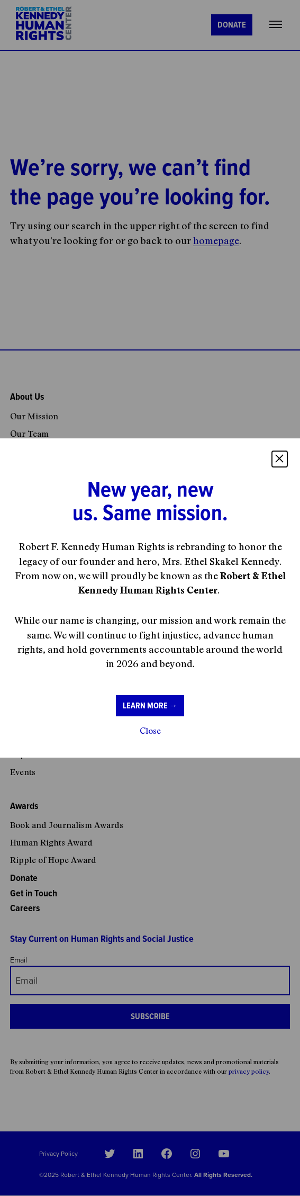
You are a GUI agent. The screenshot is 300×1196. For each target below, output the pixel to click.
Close (150, 730)
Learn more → (150, 705)
